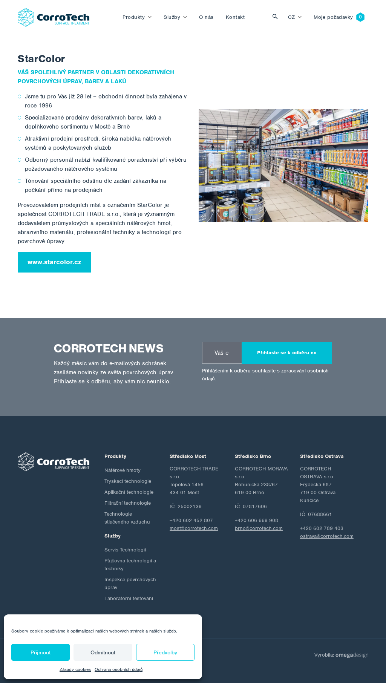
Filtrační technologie (127, 503)
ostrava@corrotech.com (327, 536)
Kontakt (235, 17)
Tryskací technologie (127, 481)
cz (291, 17)
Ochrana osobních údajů (118, 669)
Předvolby (165, 652)
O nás (206, 17)
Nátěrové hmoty (122, 470)
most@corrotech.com (194, 528)
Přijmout (41, 652)
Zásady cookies (75, 669)
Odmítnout (102, 652)
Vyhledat (277, 17)
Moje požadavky (333, 17)
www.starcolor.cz (54, 262)
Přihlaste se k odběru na (287, 352)
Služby (172, 17)
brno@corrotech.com (259, 528)
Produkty (134, 17)
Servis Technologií (125, 550)
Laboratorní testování (128, 598)
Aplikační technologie (128, 492)
